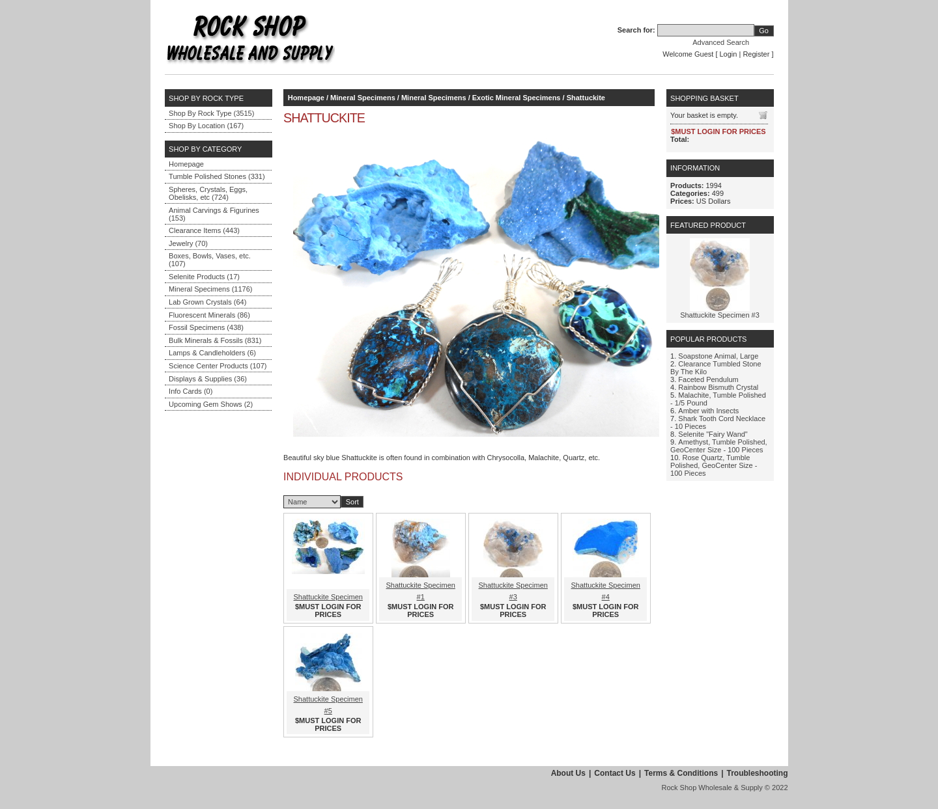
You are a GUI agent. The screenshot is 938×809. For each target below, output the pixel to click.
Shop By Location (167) (206, 126)
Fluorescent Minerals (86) (209, 315)
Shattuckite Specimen (328, 597)
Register (756, 54)
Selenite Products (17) (204, 277)
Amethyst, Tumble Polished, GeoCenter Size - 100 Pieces (718, 446)
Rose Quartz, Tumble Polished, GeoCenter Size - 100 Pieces (713, 465)
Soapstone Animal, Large (718, 356)
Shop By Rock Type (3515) (211, 113)
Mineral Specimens (362, 98)
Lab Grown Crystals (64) (207, 302)
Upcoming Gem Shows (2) (211, 404)
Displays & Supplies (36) (208, 379)
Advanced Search (720, 42)
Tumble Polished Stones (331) (217, 176)
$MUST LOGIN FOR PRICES (328, 610)
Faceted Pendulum (708, 379)
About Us (568, 773)
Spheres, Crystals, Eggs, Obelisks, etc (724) (208, 193)
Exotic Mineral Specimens (516, 98)
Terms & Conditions (681, 773)
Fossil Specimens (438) (206, 327)
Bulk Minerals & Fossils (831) (215, 340)
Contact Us (614, 773)
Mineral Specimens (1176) (210, 289)
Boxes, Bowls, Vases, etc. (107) (210, 259)
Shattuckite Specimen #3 (720, 315)
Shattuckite (586, 98)
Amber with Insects (708, 411)
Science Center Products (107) (217, 366)
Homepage (186, 164)
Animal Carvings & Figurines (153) (214, 214)
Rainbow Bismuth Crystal (718, 387)
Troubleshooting (757, 773)
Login (728, 54)
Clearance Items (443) (204, 230)
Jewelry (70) (188, 243)
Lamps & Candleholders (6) (212, 353)
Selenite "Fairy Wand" (712, 434)
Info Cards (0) (190, 391)
